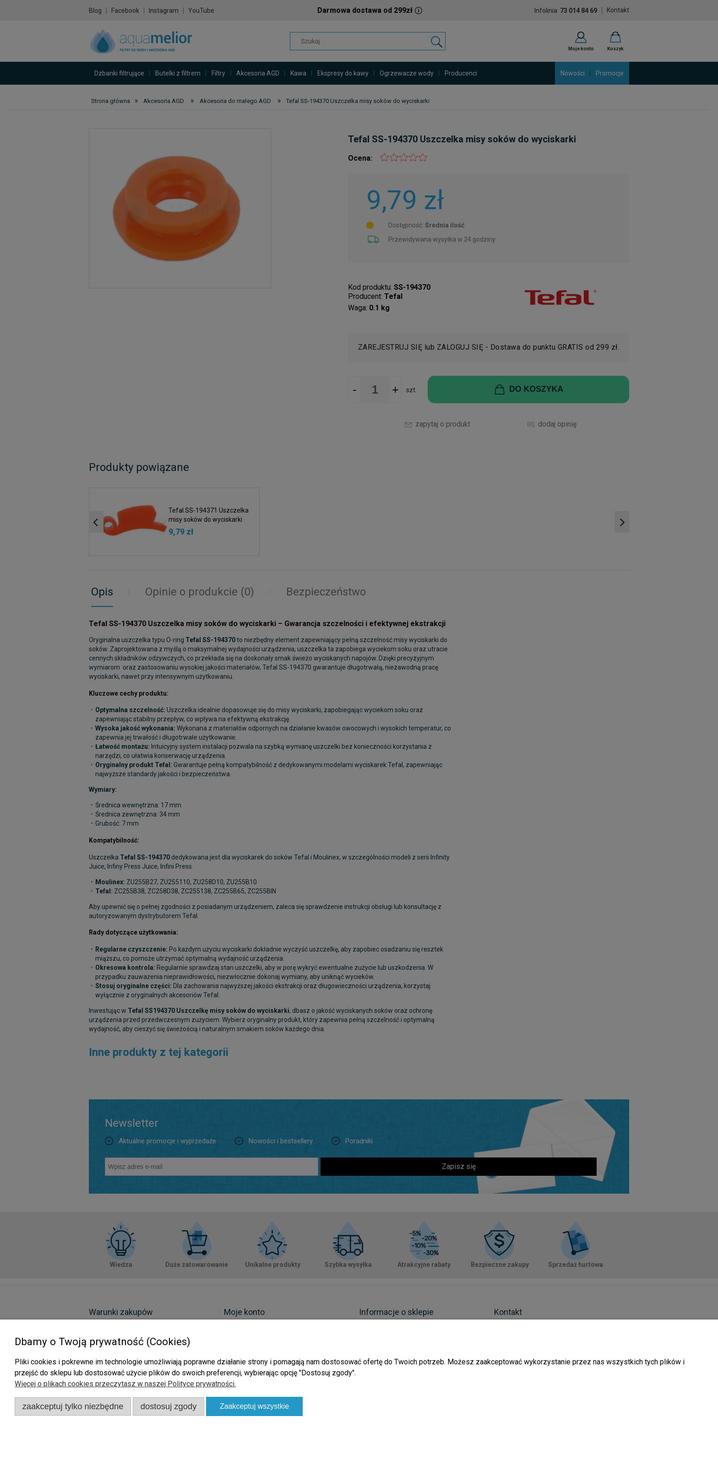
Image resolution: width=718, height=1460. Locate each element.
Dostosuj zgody (169, 1406)
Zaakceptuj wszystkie (254, 1406)
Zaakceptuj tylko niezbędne (73, 1406)
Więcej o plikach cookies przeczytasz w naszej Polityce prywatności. (125, 1383)
